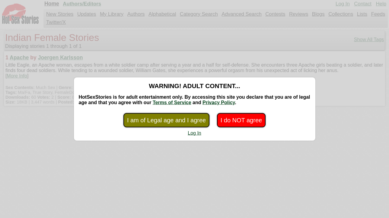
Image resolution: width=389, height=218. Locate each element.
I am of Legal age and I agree (166, 120)
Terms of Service (172, 102)
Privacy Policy (218, 102)
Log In (194, 133)
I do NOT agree (241, 120)
